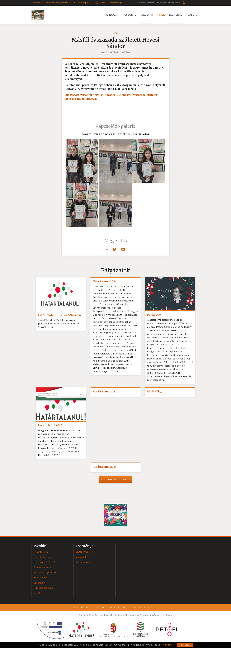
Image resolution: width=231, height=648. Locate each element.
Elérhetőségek (116, 2)
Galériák (193, 14)
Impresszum (129, 607)
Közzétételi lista (148, 607)
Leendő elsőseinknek (45, 562)
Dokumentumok (42, 567)
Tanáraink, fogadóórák (45, 572)
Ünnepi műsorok (84, 552)
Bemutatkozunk (42, 557)
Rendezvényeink (84, 562)
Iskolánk (147, 18)
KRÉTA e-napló (81, 2)
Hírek (161, 14)
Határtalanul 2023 (50, 425)
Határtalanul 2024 (105, 281)
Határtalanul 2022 (105, 391)
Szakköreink (40, 582)
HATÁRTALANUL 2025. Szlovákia (59, 315)
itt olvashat (167, 645)
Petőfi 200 (154, 314)
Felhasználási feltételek (105, 607)
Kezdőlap (111, 14)
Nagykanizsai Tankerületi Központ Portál (51, 2)
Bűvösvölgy (154, 391)
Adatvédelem (41, 552)
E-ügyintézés (99, 2)
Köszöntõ (130, 14)
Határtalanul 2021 (104, 466)
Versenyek (81, 557)
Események (176, 18)
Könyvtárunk (40, 577)
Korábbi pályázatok (115, 479)
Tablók (37, 593)
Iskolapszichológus (43, 588)
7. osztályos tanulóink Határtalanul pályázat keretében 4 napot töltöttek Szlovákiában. (59, 324)
